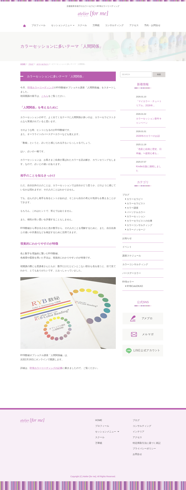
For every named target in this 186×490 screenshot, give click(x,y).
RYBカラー (128, 281)
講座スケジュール (131, 255)
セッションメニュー (61, 25)
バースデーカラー (131, 273)
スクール (82, 25)
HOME (23, 64)
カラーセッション (136, 216)
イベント (127, 247)
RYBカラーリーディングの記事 (46, 368)
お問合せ (137, 454)
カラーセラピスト (136, 203)
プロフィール (38, 25)
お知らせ (127, 238)
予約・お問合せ (152, 25)
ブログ (31, 64)
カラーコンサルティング (139, 225)
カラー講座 (132, 208)
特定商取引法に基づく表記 (147, 443)
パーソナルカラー (136, 212)
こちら (44, 96)
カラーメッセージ (136, 229)
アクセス (134, 25)
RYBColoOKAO (135, 286)
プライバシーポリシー (144, 448)
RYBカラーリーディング (40, 87)
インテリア (138, 431)
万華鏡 (96, 25)
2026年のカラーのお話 (148, 136)
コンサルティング (114, 25)
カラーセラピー (42, 64)
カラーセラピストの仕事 (139, 221)
